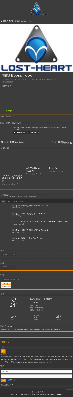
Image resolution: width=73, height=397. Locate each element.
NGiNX (36, 359)
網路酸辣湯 (24, 362)
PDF (39, 359)
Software (30, 362)
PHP (50, 362)
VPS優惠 (60, 359)
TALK (23, 356)
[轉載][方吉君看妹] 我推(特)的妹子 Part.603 (28, 238)
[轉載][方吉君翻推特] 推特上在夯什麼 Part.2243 (30, 230)
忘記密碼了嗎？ (7, 385)
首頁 (3, 21)
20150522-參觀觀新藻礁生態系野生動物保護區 (12, 178)
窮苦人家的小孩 (10, 80)
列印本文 (8, 111)
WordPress (12, 356)
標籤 (21, 202)
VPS (55, 359)
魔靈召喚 (18, 356)
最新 (3, 202)
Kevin (60, 394)
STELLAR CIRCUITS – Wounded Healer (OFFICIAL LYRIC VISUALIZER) (40, 222)
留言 (15, 202)
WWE (20, 359)
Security (37, 356)
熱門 (9, 202)
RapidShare (43, 356)
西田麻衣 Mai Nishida (17, 142)
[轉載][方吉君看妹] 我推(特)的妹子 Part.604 (28, 214)
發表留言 (52, 80)
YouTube (28, 359)
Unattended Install (13, 359)
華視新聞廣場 (5, 356)
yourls (33, 356)
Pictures (9, 116)
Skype (15, 362)
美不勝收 (10, 21)
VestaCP (44, 359)
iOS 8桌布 (53, 168)
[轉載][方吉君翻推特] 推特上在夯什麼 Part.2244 (30, 206)
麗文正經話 (50, 359)
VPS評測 (65, 359)
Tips (47, 362)
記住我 (11, 380)
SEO (18, 362)
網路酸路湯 (42, 362)
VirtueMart (58, 356)
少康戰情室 (51, 356)
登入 (22, 196)
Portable (27, 356)
